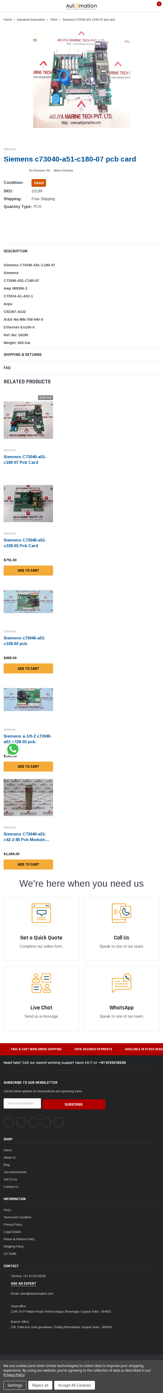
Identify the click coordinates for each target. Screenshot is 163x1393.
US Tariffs (10, 1251)
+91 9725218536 (112, 1061)
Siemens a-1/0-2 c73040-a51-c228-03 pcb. (24, 740)
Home (8, 1148)
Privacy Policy (13, 1222)
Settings (15, 1385)
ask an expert (23, 1281)
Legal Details (12, 1229)
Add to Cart (28, 569)
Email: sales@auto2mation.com (32, 1291)
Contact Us (11, 1184)
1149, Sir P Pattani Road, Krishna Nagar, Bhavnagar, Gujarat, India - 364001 (61, 1309)
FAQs (7, 1207)
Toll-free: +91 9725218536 (28, 1273)
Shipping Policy (14, 1244)
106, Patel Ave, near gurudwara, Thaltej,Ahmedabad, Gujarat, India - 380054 (61, 1324)
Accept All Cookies (74, 1385)
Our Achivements (15, 1169)
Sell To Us (10, 1177)
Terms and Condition (17, 1215)
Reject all (40, 1385)
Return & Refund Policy (19, 1236)
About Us (10, 1155)
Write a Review (63, 170)
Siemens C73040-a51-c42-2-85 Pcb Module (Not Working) (26, 838)
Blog (7, 1162)
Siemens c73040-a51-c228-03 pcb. (26, 640)
